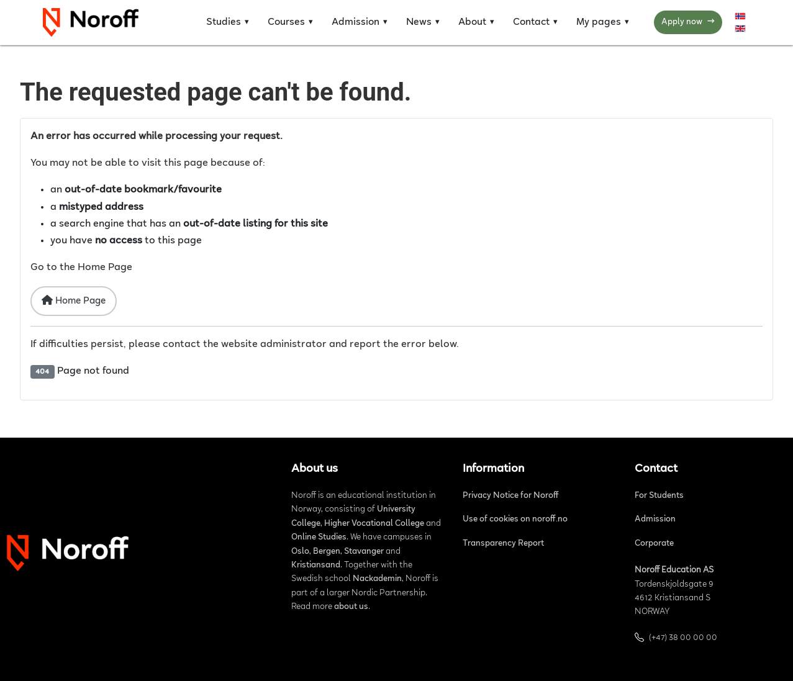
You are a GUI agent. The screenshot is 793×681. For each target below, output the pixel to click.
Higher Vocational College (374, 524)
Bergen (326, 552)
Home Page (74, 300)
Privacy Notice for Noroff (511, 496)
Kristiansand (315, 565)
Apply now (688, 22)
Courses (286, 22)
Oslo (300, 552)
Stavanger (364, 552)
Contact (531, 22)
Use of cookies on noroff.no (515, 519)
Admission (355, 22)
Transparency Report (503, 543)
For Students (659, 496)
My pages (598, 22)
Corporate (654, 543)
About (472, 22)
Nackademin (377, 579)
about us (351, 607)
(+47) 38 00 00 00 (683, 638)
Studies (223, 22)
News (419, 22)
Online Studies (319, 537)
